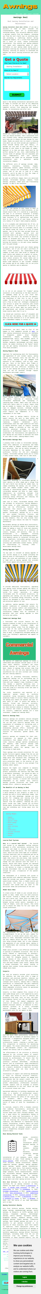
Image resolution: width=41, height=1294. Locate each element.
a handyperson (31, 1185)
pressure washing (25, 1194)
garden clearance (32, 1191)
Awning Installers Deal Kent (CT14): (15, 27)
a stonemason (25, 1189)
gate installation (16, 1193)
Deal (33, 331)
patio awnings (8, 1161)
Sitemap (4, 1274)
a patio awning (8, 792)
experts (28, 1237)
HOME (17, 13)
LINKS (20, 13)
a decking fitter (9, 1196)
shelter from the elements (12, 801)
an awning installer (22, 1184)
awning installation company (28, 137)
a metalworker (26, 1196)
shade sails (19, 895)
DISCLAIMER (35, 13)
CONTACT (30, 13)
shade (19, 941)
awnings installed (24, 1223)
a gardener (31, 1198)
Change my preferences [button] (24, 1286)
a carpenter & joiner (11, 1198)
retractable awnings (30, 443)
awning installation (23, 1162)
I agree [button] (24, 1277)
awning (29, 43)
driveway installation (10, 1191)
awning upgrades (18, 604)
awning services (25, 1179)
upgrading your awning (11, 596)
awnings (23, 164)
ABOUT (25, 13)
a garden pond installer (17, 1187)
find (8, 1208)
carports (16, 974)
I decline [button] (24, 1282)
